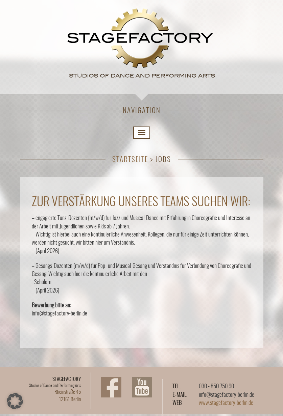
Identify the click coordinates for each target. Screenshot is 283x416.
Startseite (130, 159)
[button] (15, 401)
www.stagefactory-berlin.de (226, 403)
